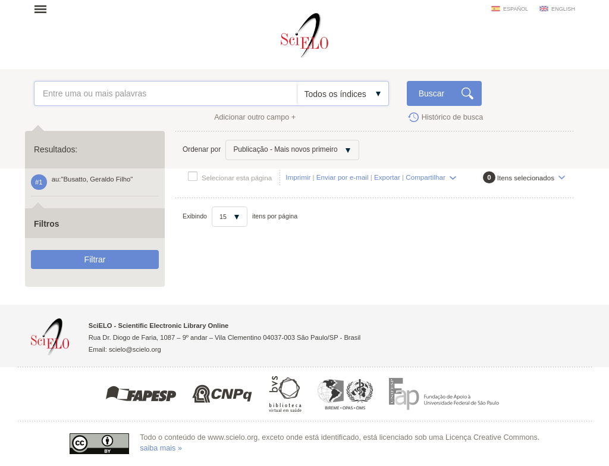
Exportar (387, 177)
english (563, 9)
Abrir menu (44, 9)
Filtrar (95, 259)
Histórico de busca (453, 117)
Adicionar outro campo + (255, 117)
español (515, 9)
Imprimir (297, 177)
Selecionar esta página (237, 178)
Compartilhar (425, 177)
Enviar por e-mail (342, 177)
